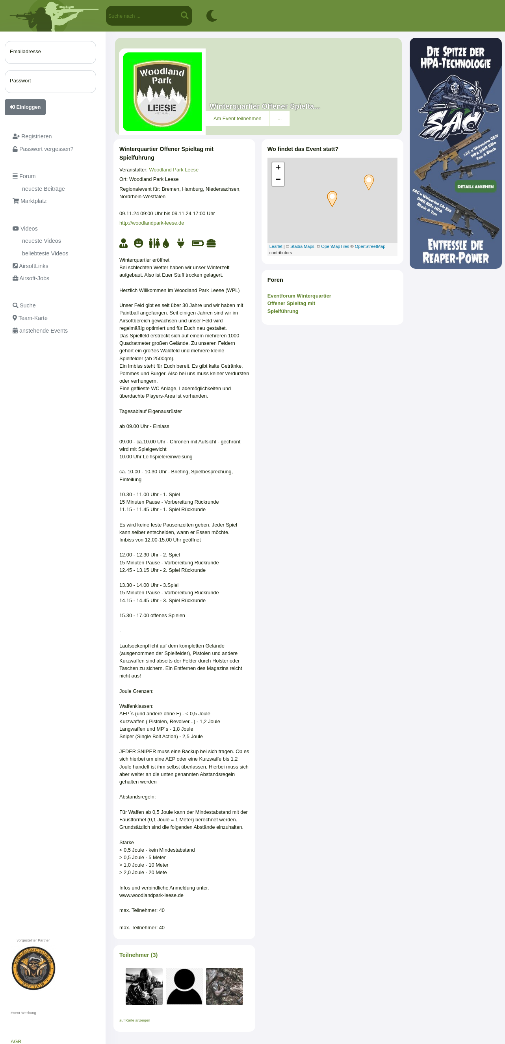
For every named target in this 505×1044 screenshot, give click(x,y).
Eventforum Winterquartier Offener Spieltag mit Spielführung (299, 303)
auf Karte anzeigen (134, 1020)
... (280, 118)
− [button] (278, 180)
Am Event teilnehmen (238, 118)
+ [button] (278, 168)
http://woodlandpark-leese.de (151, 223)
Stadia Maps (302, 246)
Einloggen (25, 107)
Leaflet (275, 246)
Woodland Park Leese (174, 170)
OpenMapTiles (335, 246)
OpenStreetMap (370, 246)
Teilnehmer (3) (138, 955)
